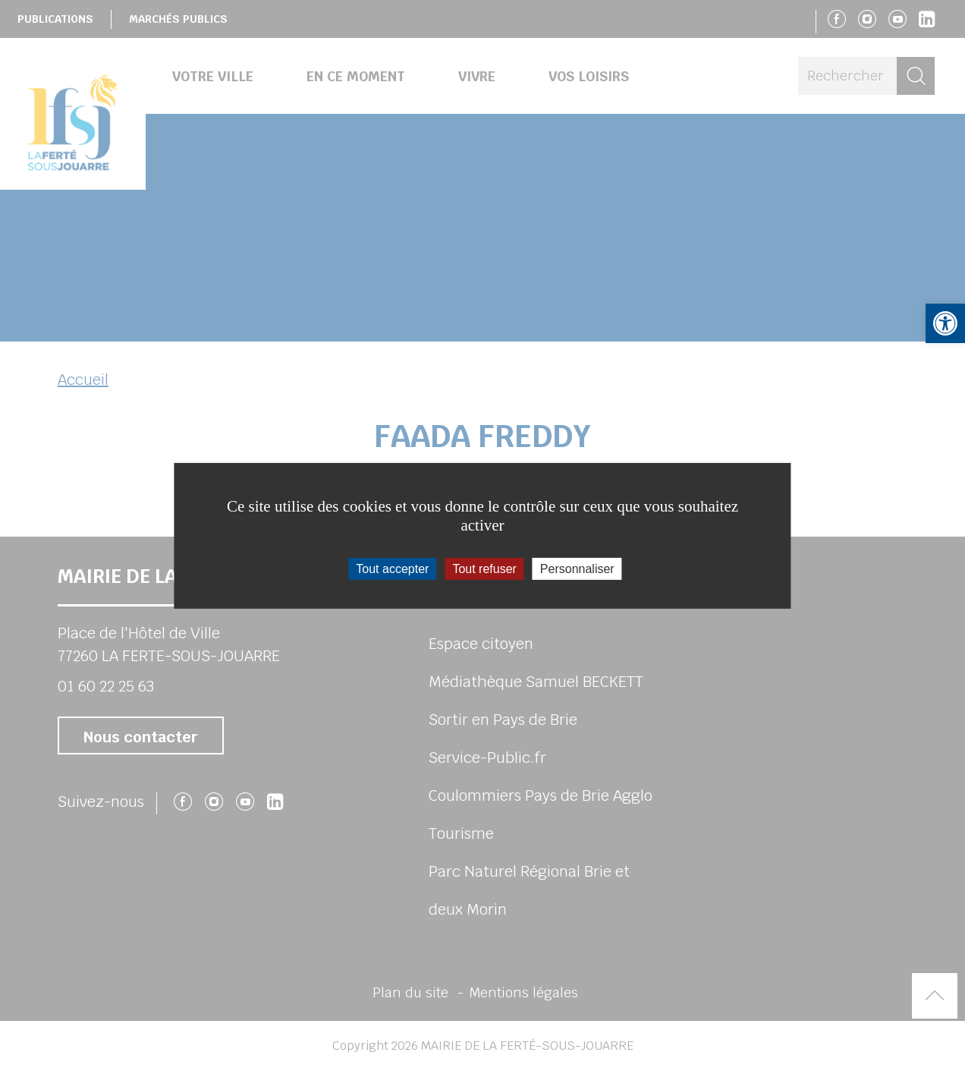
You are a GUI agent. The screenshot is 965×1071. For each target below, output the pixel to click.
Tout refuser (484, 568)
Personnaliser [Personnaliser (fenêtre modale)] (577, 568)
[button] (945, 323)
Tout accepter (392, 568)
